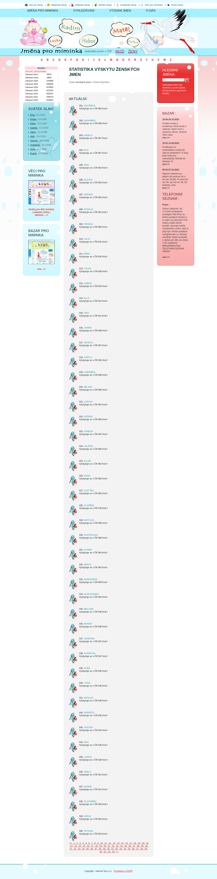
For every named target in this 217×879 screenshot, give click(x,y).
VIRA (86, 313)
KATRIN (88, 550)
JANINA (88, 328)
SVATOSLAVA (91, 535)
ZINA (86, 742)
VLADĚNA (89, 505)
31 (109, 846)
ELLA (86, 298)
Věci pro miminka (153, 5)
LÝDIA (87, 683)
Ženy (133, 51)
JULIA (87, 239)
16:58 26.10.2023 (170, 119)
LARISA (88, 757)
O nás (150, 10)
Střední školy (105, 5)
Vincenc (34, 140)
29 (100, 846)
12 (110, 843)
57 (137, 849)
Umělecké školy (128, 5)
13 (114, 843)
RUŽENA (88, 416)
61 (105, 851)
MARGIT (88, 624)
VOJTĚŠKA (89, 106)
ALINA (87, 668)
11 (105, 843)
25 (83, 846)
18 (134, 843)
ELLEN (87, 461)
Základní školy (82, 5)
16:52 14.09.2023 (170, 143)
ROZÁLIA (88, 209)
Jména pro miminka (42, 10)
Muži (120, 51)
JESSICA (88, 342)
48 (100, 849)
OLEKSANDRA (91, 594)
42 (75, 849)
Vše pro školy (36, 5)
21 (147, 843)
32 (113, 846)
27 (92, 846)
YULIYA (87, 268)
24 (79, 846)
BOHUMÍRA (90, 120)
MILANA (88, 387)
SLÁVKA (88, 180)
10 (101, 843)
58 (141, 849)
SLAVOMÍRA (90, 801)
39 (142, 846)
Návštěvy (41, 68)
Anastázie (35, 145)
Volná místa (177, 5)
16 (126, 843)
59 (146, 849)
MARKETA (89, 712)
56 (133, 849)
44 (83, 849)
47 (95, 849)
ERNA (87, 254)
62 (109, 851)
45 (87, 849)
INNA (86, 165)
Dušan (33, 119)
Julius (33, 132)
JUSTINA (88, 727)
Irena (33, 149)
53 (120, 849)
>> (117, 851)
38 (138, 846)
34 (121, 846)
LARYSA (88, 402)
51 (112, 849)
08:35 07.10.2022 (170, 170)
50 (108, 849)
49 (104, 849)
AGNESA (88, 431)
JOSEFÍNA (89, 638)
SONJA (87, 816)
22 (71, 846)
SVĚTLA (88, 357)
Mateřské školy (59, 5)
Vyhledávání (83, 10)
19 (139, 843)
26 (88, 846)
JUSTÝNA (89, 490)
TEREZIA (88, 224)
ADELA (87, 772)
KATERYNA (89, 653)
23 (75, 846)
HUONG (88, 786)
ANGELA (88, 135)
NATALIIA (88, 698)
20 (143, 843)
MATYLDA (89, 520)
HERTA (87, 564)
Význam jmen (120, 10)
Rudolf (33, 153)
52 (116, 849)
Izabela (34, 128)
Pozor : (166, 204)
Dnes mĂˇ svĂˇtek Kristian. (36, 71)
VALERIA (88, 446)
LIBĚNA (88, 283)
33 (117, 846)
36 (129, 846)
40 (146, 846)
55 (129, 849)
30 (104, 846)
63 (113, 851)
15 (122, 843)
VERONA (88, 194)
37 (134, 846)
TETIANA (88, 831)
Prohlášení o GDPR (123, 871)
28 (96, 846)
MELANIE (88, 609)
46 (91, 849)
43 (79, 849)
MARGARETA (91, 579)
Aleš (32, 136)
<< (70, 843)
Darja (33, 123)
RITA (86, 150)
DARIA (87, 476)
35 (125, 846)
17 (130, 843)
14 (118, 843)
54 (125, 849)
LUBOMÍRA (89, 372)
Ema (32, 115)
